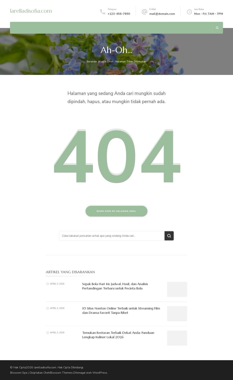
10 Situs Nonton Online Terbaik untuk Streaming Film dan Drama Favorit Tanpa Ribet (121, 310)
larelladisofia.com (31, 10)
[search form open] (217, 28)
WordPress (99, 373)
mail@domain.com (162, 14)
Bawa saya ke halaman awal (116, 211)
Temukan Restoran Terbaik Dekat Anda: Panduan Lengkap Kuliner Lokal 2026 (118, 335)
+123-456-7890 (119, 14)
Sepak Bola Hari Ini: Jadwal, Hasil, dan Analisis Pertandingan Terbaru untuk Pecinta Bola (115, 286)
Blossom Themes (61, 373)
